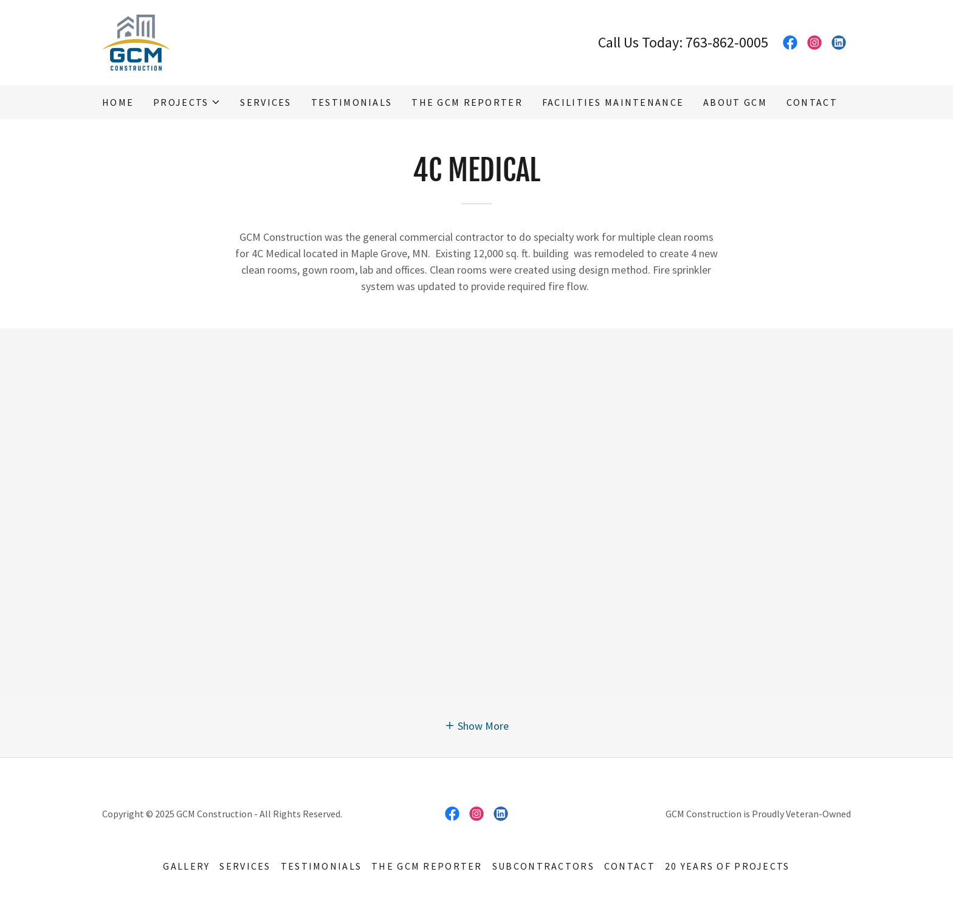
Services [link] (265, 102)
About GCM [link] (735, 102)
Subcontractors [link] (543, 866)
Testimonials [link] (351, 102)
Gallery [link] (186, 866)
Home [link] (118, 102)
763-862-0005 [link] (727, 42)
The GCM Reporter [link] (467, 102)
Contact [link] (812, 102)
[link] (136, 41)
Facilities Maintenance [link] (613, 102)
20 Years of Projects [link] (727, 866)
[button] (187, 102)
